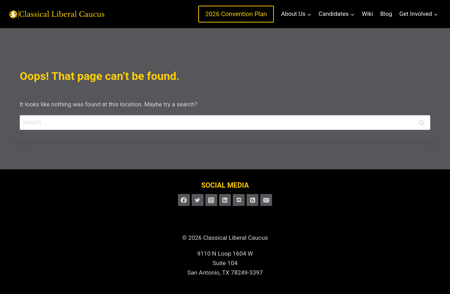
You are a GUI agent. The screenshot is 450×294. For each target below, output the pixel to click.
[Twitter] (198, 200)
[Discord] (239, 200)
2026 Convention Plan (236, 14)
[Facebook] (184, 200)
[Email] (266, 200)
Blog (386, 13)
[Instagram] (211, 200)
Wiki (367, 13)
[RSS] (252, 200)
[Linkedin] (225, 200)
